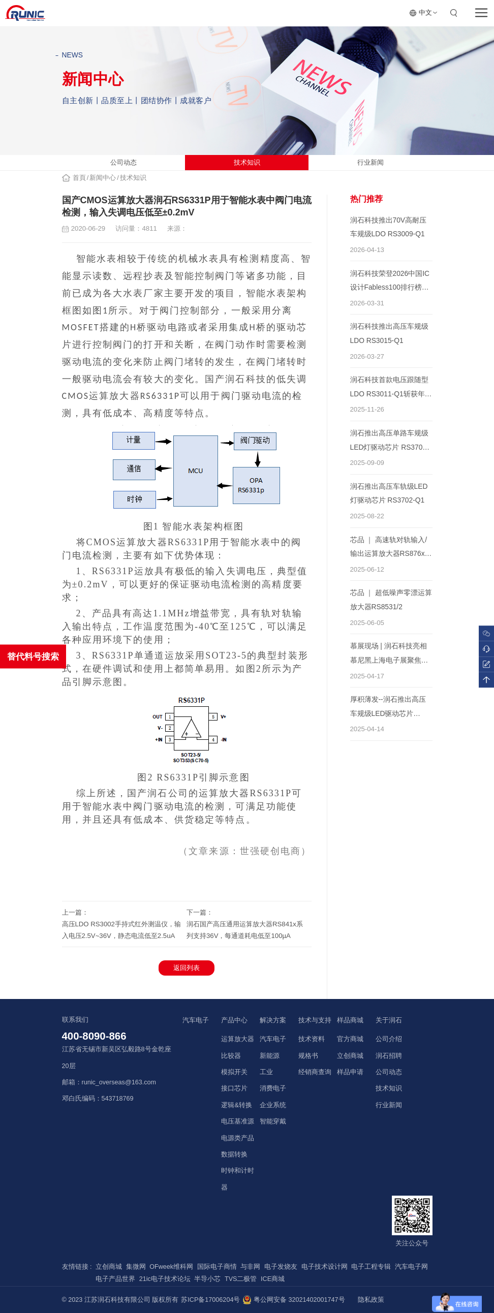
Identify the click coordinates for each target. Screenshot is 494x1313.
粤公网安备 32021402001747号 (293, 1299)
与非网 (250, 1266)
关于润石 (389, 1020)
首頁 (79, 177)
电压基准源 (237, 1121)
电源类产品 (237, 1138)
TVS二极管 (241, 1279)
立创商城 (350, 1055)
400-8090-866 (94, 1036)
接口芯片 (234, 1088)
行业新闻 (370, 162)
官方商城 (350, 1039)
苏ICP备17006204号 (210, 1299)
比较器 (231, 1055)
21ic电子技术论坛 (165, 1279)
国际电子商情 (217, 1266)
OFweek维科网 (171, 1266)
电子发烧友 (280, 1266)
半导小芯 (207, 1279)
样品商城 (350, 1020)
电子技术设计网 (324, 1266)
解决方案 (273, 1020)
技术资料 (311, 1039)
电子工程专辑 (371, 1266)
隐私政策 (371, 1299)
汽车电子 (195, 1020)
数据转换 (234, 1154)
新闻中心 (102, 177)
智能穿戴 (273, 1121)
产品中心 (234, 1020)
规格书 (308, 1055)
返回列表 (186, 968)
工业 (266, 1072)
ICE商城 (273, 1279)
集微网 (136, 1266)
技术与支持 (314, 1020)
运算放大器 (237, 1039)
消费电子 (273, 1088)
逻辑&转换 (236, 1105)
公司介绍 (389, 1039)
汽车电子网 (411, 1266)
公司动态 (123, 162)
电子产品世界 (115, 1279)
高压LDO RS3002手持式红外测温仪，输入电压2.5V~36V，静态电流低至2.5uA (121, 930)
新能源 (270, 1055)
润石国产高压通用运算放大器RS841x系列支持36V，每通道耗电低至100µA (245, 930)
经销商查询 (314, 1072)
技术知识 (247, 162)
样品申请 (350, 1072)
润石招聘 (389, 1055)
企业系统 (273, 1105)
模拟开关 (234, 1072)
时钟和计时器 (237, 1179)
